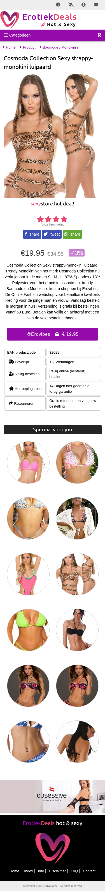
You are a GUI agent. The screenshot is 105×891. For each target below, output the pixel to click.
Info (41, 871)
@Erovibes (52, 334)
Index (28, 871)
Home (14, 871)
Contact (89, 871)
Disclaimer (57, 871)
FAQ (74, 871)
